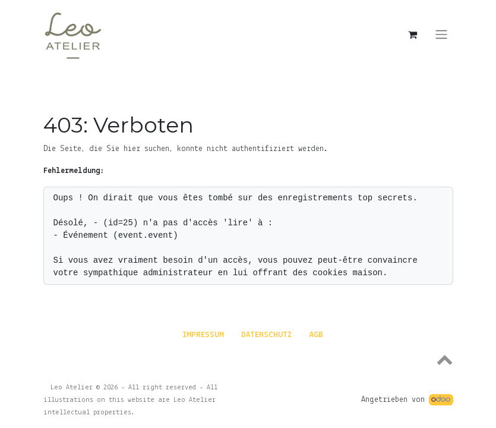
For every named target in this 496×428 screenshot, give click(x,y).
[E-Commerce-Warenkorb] (413, 34)
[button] (248, 359)
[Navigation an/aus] (441, 35)
